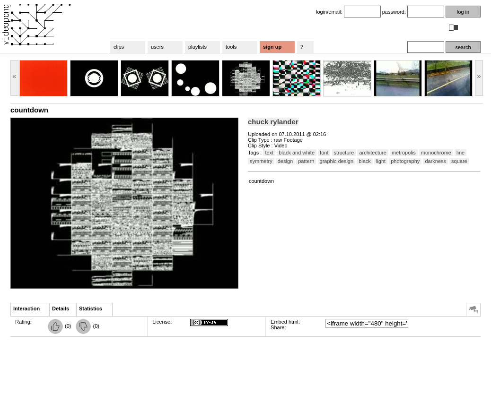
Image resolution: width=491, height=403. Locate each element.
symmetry (261, 161)
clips (119, 47)
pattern (306, 161)
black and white (297, 152)
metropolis (404, 152)
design (285, 161)
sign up (272, 47)
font (324, 152)
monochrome (436, 152)
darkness (435, 161)
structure (344, 152)
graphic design (337, 161)
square (459, 161)
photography (405, 161)
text (269, 152)
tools (231, 47)
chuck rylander (273, 122)
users (157, 47)
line (460, 152)
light (381, 161)
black (365, 161)
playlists (197, 47)
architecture (372, 152)
